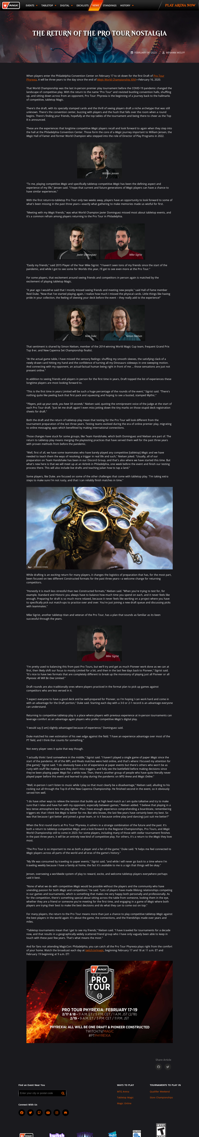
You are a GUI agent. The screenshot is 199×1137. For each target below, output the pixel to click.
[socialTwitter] (30, 1112)
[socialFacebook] (21, 1112)
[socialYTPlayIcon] (48, 1112)
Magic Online (124, 1103)
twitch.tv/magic (94, 950)
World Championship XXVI (116, 79)
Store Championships (161, 1097)
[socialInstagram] (56, 1112)
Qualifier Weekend (160, 1091)
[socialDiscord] (65, 1112)
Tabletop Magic (125, 1097)
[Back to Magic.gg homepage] (11, 5)
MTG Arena (123, 1091)
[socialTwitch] (39, 1112)
